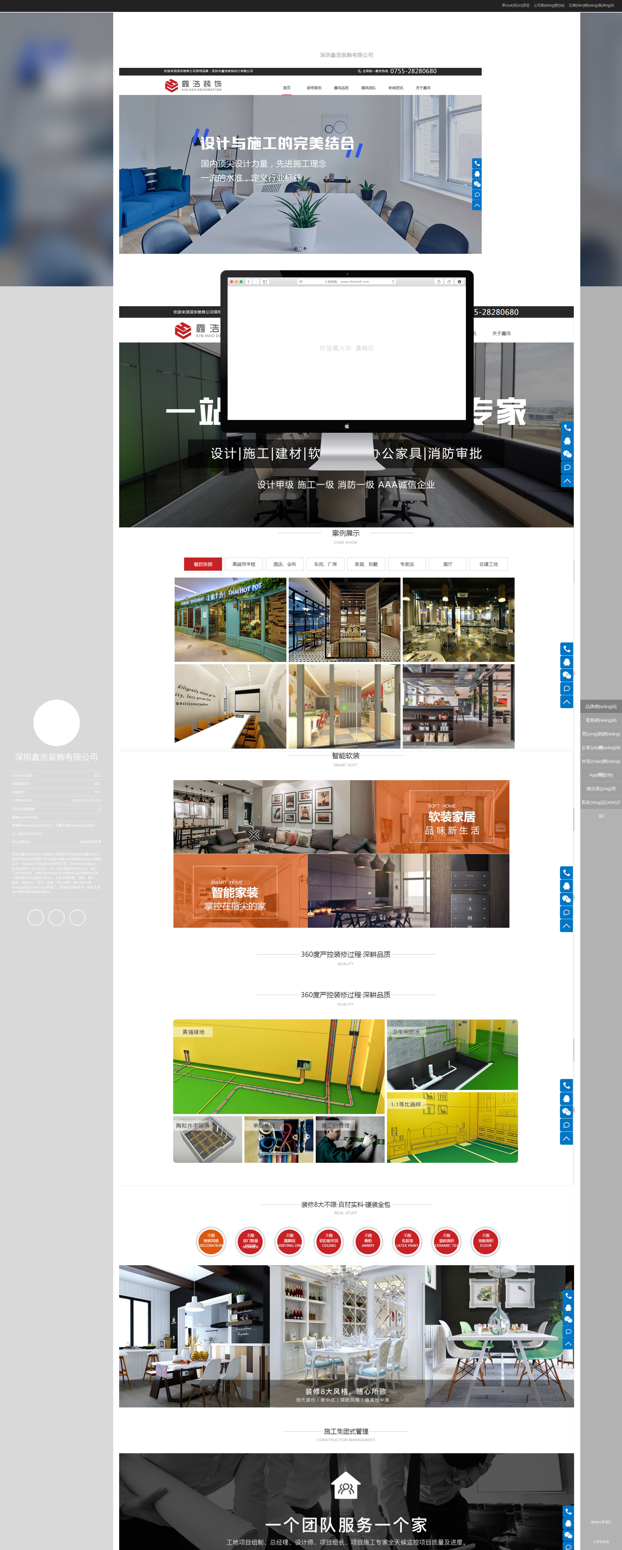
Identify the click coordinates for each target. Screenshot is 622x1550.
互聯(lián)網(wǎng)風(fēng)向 (592, 5)
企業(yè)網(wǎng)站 (601, 747)
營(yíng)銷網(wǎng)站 (601, 735)
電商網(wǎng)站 (601, 720)
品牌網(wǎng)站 (601, 706)
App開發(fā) (601, 774)
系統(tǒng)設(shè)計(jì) (601, 804)
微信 (77, 918)
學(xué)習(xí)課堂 (516, 5)
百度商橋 (57, 918)
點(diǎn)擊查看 (90, 841)
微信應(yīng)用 (601, 788)
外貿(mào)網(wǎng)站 (601, 763)
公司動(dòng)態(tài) (549, 5)
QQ (36, 918)
